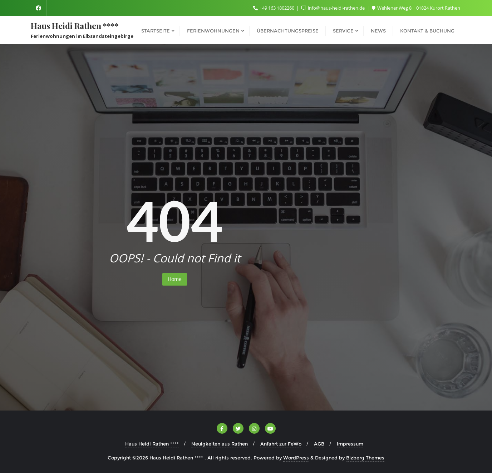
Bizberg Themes (365, 458)
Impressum (350, 444)
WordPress (296, 458)
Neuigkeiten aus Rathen (219, 444)
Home (175, 279)
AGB (319, 444)
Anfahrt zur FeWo (280, 444)
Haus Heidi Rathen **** (152, 444)
